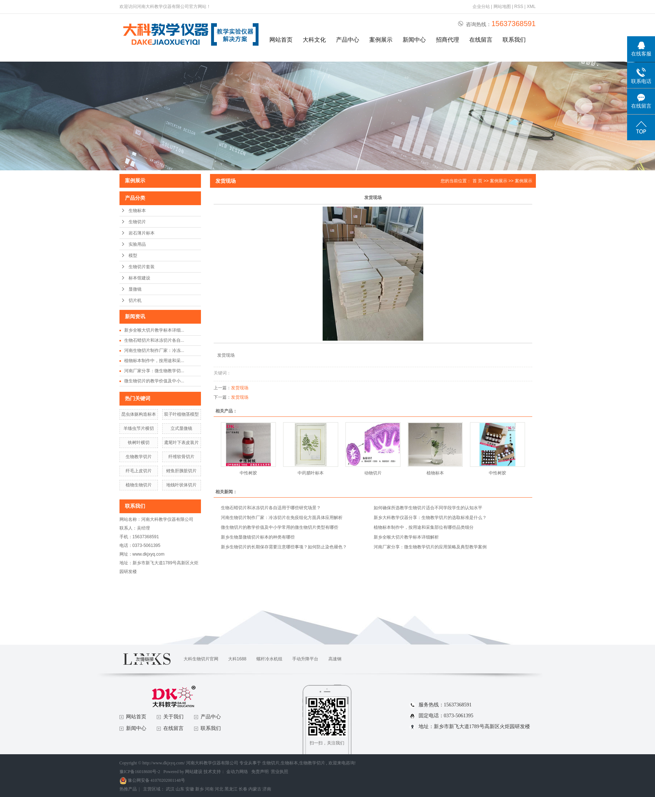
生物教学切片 (139, 456)
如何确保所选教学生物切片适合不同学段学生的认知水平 (428, 507)
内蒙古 (254, 789)
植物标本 (435, 473)
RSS (518, 6)
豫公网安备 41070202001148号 (152, 780)
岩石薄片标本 (142, 233)
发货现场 (239, 387)
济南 (267, 789)
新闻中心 (414, 40)
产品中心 (347, 40)
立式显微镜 (181, 428)
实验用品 (137, 244)
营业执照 (279, 771)
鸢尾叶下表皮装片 (181, 442)
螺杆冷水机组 (269, 658)
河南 (209, 789)
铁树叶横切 (139, 442)
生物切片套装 (142, 266)
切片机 (135, 300)
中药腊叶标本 (311, 473)
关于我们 (173, 716)
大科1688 (237, 658)
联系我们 (514, 40)
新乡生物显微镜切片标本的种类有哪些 (258, 537)
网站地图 (503, 6)
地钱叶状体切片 (181, 484)
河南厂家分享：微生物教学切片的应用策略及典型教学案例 (430, 546)
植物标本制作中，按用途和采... (154, 360)
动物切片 (373, 473)
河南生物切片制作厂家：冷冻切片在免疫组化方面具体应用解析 (282, 517)
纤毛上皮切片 (139, 470)
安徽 (189, 789)
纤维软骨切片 (181, 456)
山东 (180, 789)
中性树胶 (248, 473)
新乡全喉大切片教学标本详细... (154, 330)
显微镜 (135, 289)
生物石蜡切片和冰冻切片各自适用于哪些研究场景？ (271, 507)
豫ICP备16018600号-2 (139, 771)
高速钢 (334, 658)
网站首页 (281, 40)
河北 (219, 789)
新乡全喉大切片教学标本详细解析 (406, 537)
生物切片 (137, 221)
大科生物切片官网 (201, 658)
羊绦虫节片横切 (138, 428)
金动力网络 (237, 771)
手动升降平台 (305, 658)
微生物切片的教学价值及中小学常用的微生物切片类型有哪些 (279, 527)
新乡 (199, 789)
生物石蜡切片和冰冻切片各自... (154, 340)
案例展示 (380, 40)
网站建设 (193, 771)
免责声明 (260, 771)
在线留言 (480, 40)
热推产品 (128, 789)
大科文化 (314, 40)
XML (531, 6)
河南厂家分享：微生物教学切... (154, 370)
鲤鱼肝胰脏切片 (181, 470)
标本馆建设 (139, 278)
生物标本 (137, 210)
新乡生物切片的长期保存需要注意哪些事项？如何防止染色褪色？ (284, 546)
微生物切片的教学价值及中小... (154, 380)
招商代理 (447, 40)
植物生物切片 (139, 484)
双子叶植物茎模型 (181, 414)
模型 (133, 255)
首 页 (477, 180)
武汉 (170, 789)
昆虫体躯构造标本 (138, 414)
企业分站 (481, 6)
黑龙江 (231, 789)
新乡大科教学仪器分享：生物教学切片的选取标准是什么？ (430, 517)
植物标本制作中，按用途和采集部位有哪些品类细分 (424, 527)
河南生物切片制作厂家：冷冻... (154, 350)
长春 (243, 789)
